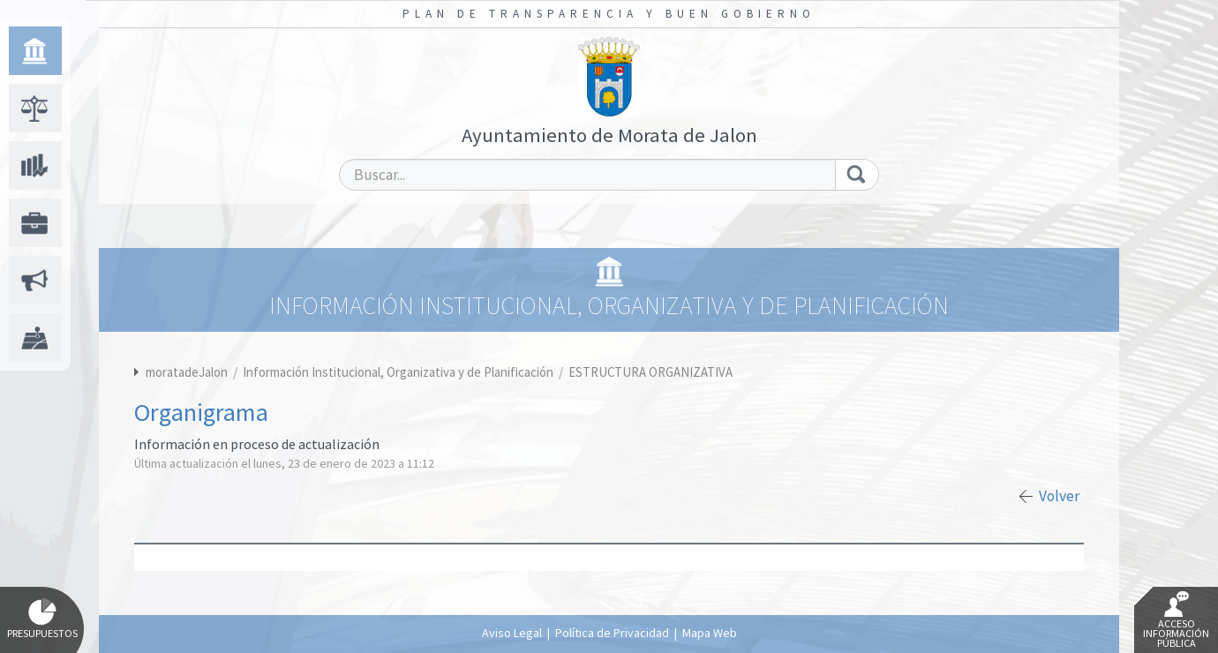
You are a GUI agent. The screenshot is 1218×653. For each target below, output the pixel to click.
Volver (1059, 496)
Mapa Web (709, 633)
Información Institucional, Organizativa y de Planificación (399, 372)
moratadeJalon (187, 372)
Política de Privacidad (612, 633)
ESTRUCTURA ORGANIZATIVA (650, 372)
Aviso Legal (512, 633)
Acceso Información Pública (1176, 620)
